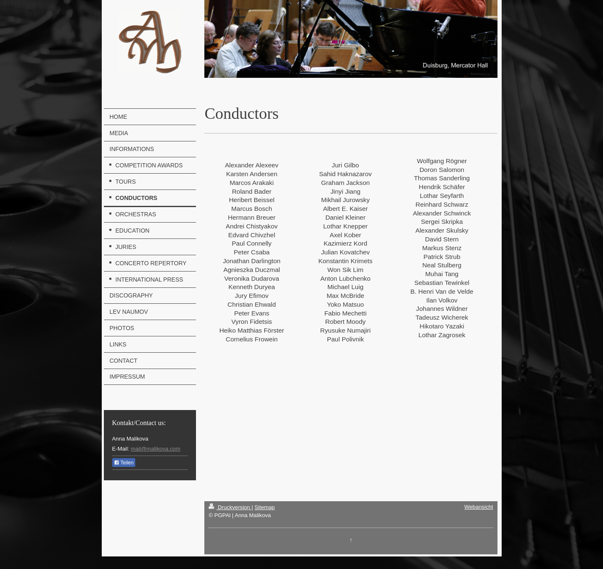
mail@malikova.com (155, 449)
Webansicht (478, 507)
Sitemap (265, 507)
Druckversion (230, 507)
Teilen (124, 463)
